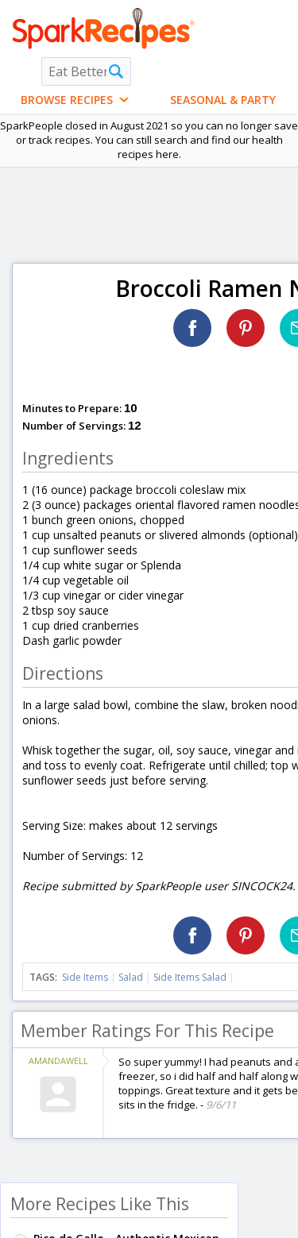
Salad (130, 977)
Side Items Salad (189, 977)
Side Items (85, 977)
